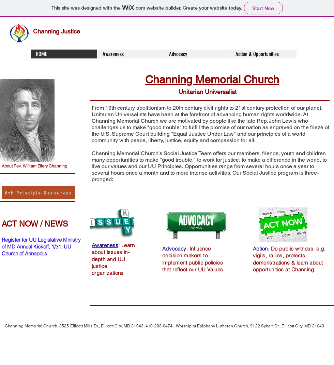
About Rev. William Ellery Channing (34, 165)
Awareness (105, 245)
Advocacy (174, 248)
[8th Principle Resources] (38, 192)
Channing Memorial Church (212, 79)
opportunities (122, 160)
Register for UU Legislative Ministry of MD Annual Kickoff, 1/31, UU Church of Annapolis (41, 246)
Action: (261, 248)
